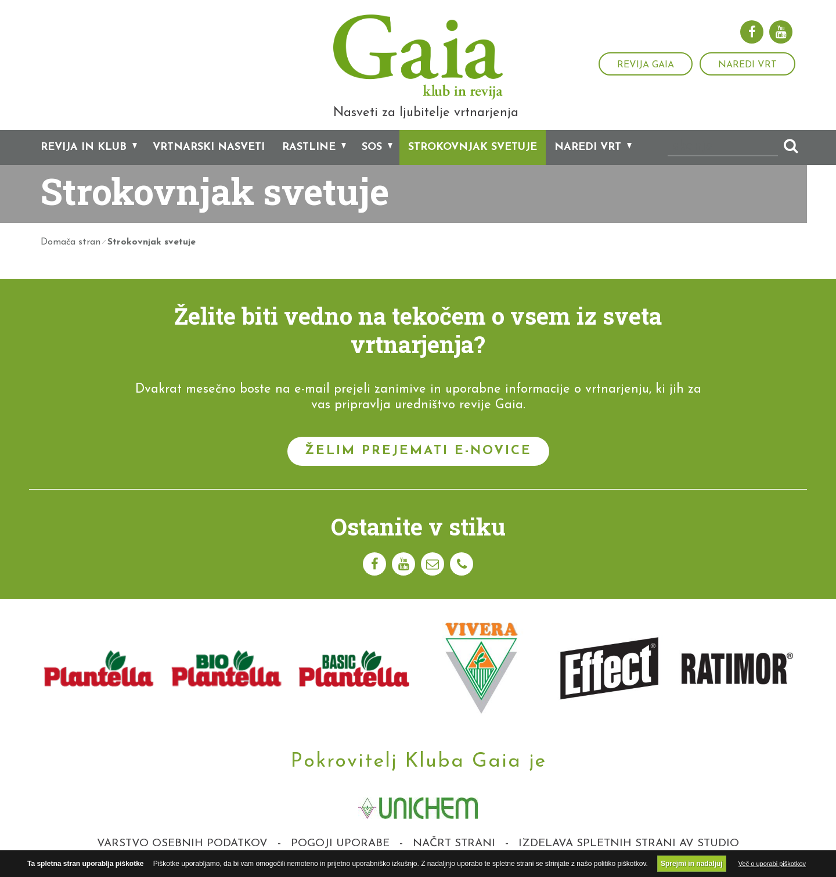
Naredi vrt (747, 65)
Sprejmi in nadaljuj (692, 864)
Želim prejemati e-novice (418, 452)
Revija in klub (84, 149)
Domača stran (70, 244)
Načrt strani (454, 845)
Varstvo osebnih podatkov (182, 845)
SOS (372, 149)
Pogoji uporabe (340, 845)
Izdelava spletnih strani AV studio (628, 845)
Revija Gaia (645, 65)
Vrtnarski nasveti (209, 149)
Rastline (309, 149)
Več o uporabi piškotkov (772, 863)
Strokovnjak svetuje (472, 149)
